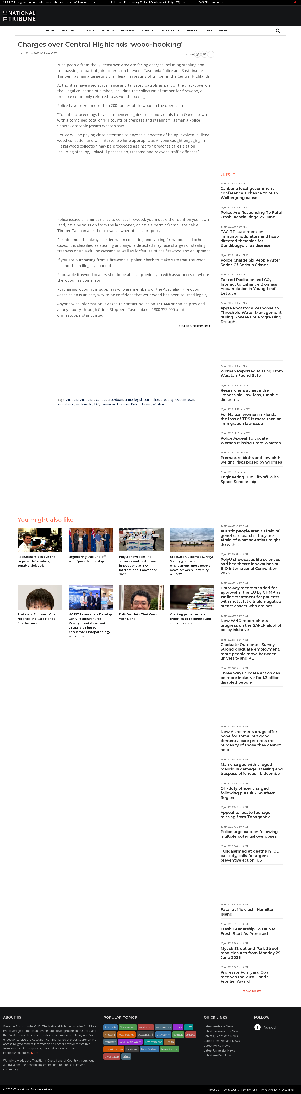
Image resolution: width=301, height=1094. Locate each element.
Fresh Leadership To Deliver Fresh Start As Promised (248, 931)
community (163, 1027)
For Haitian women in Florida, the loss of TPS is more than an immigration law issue (251, 419)
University (163, 1034)
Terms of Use (249, 1089)
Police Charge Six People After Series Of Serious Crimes (250, 262)
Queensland (145, 1034)
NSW (188, 1027)
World (224, 30)
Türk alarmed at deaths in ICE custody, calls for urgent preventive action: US (250, 856)
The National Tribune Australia (33, 1089)
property (167, 399)
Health (192, 30)
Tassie (146, 404)
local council (127, 1034)
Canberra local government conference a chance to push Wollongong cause (55, 2)
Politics (108, 30)
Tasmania (108, 404)
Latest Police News (217, 1046)
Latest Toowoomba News (222, 1031)
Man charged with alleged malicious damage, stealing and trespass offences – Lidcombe (252, 769)
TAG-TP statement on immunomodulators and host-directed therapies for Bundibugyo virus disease (250, 239)
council (178, 1034)
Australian (87, 399)
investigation (169, 1049)
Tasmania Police (128, 404)
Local (87, 30)
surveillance (65, 404)
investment (112, 1056)
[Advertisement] (222, 15)
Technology (169, 30)
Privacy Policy (269, 1089)
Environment (153, 1042)
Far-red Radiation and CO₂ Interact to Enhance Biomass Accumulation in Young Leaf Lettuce (249, 286)
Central (101, 399)
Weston (158, 404)
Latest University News (219, 1050)
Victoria (110, 1034)
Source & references (194, 326)
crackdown (115, 399)
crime (129, 399)
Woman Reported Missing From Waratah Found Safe (252, 373)
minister (110, 1042)
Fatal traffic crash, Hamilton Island (248, 912)
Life (207, 30)
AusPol (190, 1034)
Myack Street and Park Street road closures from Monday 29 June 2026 (251, 953)
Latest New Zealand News (222, 1041)
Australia (72, 399)
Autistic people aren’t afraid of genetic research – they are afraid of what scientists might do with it (250, 538)
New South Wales (130, 1042)
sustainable (84, 404)
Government (128, 1027)
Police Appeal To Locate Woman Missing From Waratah (251, 440)
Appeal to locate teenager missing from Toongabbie (246, 814)
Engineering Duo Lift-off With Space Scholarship (250, 479)
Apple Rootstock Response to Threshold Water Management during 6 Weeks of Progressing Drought (251, 315)
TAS (96, 404)
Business (128, 30)
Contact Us (229, 1089)
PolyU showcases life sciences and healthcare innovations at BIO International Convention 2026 (250, 566)
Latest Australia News (218, 1026)
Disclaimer (288, 1089)
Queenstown (184, 399)
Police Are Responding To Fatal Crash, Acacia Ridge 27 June (154, 2)
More (34, 1053)
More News (251, 991)
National (69, 30)
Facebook (265, 1027)
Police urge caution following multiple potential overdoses (249, 834)
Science (147, 30)
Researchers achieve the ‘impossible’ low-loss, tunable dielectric (249, 395)
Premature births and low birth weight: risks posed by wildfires (251, 460)
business (132, 1049)
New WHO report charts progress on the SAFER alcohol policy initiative (251, 625)
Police (154, 399)
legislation (141, 399)
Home (50, 30)
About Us (213, 1089)
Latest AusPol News (217, 1055)
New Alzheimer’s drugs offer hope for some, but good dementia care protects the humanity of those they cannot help (251, 740)
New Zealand (149, 1049)
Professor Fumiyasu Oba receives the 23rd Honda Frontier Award (245, 977)
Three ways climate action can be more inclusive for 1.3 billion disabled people (250, 677)
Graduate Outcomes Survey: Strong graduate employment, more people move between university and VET (250, 651)
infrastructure (114, 1049)
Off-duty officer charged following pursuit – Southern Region (248, 793)
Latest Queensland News (221, 1036)
